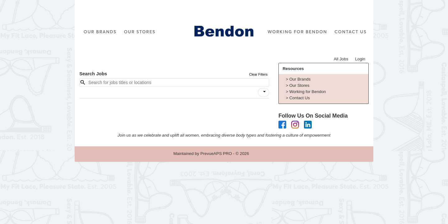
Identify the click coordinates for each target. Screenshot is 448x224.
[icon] (264, 92)
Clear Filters (258, 74)
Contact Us (299, 98)
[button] (263, 92)
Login (360, 59)
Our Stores (299, 85)
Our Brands (299, 79)
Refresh (267, 153)
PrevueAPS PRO (216, 153)
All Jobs (341, 59)
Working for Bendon (307, 91)
